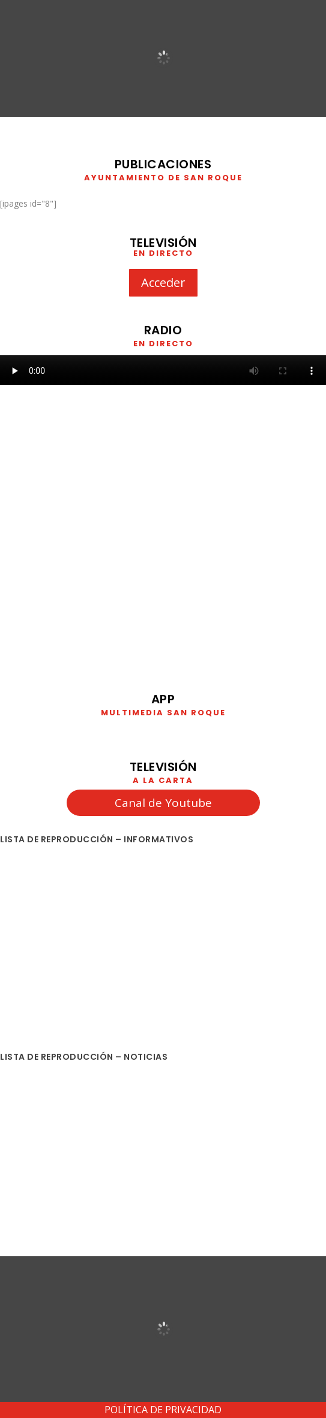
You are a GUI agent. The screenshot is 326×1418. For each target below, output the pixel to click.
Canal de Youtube (163, 803)
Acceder (163, 282)
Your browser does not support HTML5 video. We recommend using (163, 370)
